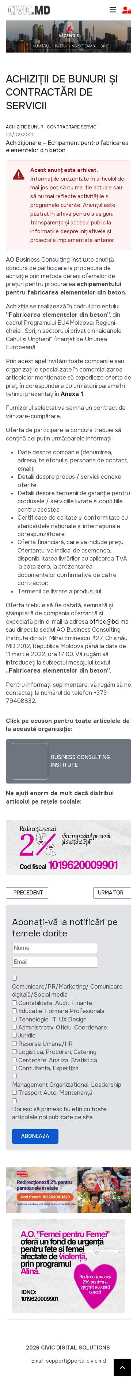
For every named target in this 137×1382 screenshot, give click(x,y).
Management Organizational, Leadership (66, 1085)
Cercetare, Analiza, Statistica (57, 1060)
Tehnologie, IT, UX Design (52, 1019)
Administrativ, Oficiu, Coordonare (62, 1027)
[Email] (54, 962)
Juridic (26, 1035)
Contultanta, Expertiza (48, 1068)
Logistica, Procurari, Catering (57, 1052)
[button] (126, 10)
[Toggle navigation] (113, 10)
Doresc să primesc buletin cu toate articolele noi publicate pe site (59, 1113)
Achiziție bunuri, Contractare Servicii (52, 127)
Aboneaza (35, 1136)
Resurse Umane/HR (45, 1044)
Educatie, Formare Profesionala (61, 1011)
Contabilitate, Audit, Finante (55, 1003)
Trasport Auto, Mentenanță (55, 1093)
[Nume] (54, 948)
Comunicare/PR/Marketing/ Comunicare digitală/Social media (67, 990)
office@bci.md (109, 621)
